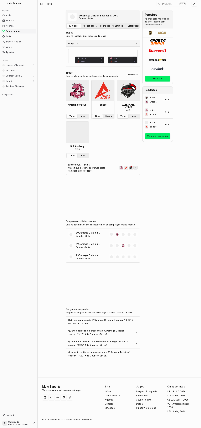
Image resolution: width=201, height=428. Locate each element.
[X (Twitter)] (51, 397)
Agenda (109, 399)
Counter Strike (143, 399)
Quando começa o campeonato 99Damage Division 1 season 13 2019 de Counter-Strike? (103, 332)
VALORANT (142, 395)
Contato (109, 403)
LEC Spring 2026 (176, 411)
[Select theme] (194, 3)
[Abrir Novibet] (158, 68)
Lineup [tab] (82, 116)
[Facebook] (70, 397)
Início (108, 391)
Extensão (110, 408)
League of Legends (146, 391)
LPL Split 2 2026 (176, 391)
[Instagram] (45, 397)
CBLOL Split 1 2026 (178, 399)
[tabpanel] (77, 97)
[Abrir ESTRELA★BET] (158, 59)
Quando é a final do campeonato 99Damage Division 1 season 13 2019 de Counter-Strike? (103, 343)
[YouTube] (58, 397)
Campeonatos (112, 395)
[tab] (74, 26)
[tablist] (103, 25)
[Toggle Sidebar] (37, 214)
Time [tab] (72, 116)
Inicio (49, 4)
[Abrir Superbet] (158, 50)
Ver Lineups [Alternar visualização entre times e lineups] (133, 74)
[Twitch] (64, 397)
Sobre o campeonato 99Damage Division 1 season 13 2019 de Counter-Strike (103, 322)
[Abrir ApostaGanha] (158, 41)
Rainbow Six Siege (146, 408)
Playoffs (103, 43)
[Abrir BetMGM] (158, 32)
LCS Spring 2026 (176, 395)
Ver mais (158, 78)
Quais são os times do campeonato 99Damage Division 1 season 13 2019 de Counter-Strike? (103, 354)
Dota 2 (139, 403)
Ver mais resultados (157, 136)
